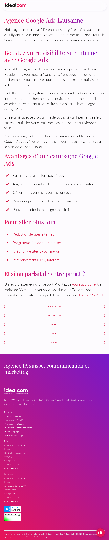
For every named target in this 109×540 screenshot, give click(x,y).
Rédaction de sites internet (33, 234)
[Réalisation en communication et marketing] (54, 315)
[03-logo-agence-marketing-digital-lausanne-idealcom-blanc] (16, 389)
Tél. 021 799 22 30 (12, 464)
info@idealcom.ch (11, 468)
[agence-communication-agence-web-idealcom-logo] (15, 5)
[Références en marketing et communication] (54, 333)
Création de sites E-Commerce (36, 251)
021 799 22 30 (91, 295)
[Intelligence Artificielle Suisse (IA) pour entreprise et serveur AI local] (54, 324)
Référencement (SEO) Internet (36, 260)
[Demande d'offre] (54, 342)
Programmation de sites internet (37, 242)
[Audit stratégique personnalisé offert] (54, 306)
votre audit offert (85, 284)
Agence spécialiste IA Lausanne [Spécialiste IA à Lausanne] (14, 537)
